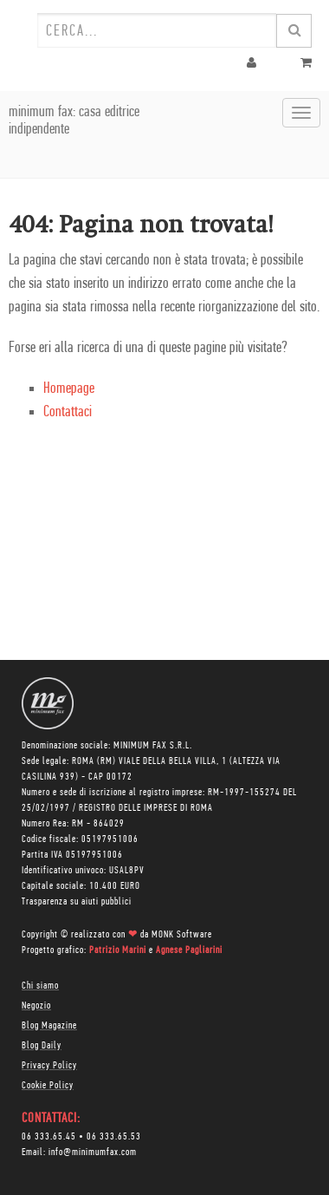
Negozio (36, 1006)
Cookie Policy (48, 1086)
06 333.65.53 (114, 1137)
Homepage (68, 389)
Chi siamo (40, 986)
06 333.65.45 (49, 1137)
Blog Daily (41, 1046)
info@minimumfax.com (92, 1152)
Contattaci (67, 412)
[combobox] (156, 30)
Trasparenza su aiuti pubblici (77, 902)
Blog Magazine (49, 1026)
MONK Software (182, 935)
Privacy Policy (49, 1066)
